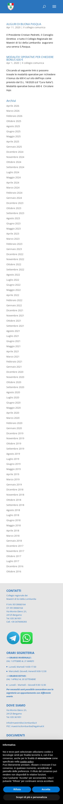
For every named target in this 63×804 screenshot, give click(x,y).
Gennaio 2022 (14, 305)
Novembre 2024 (15, 157)
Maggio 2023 (13, 228)
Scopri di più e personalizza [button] (31, 797)
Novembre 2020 (15, 377)
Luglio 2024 (12, 172)
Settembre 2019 (15, 448)
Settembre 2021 (15, 325)
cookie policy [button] (26, 761)
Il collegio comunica (34, 27)
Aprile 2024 (12, 182)
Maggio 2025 (13, 136)
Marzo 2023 (12, 238)
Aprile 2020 (12, 412)
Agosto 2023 (13, 218)
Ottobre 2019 (13, 443)
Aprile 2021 (12, 351)
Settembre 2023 (15, 213)
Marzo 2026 (12, 110)
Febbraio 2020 (14, 423)
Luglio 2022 (12, 279)
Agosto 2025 (13, 126)
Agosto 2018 (13, 510)
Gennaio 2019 (14, 484)
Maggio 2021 (13, 346)
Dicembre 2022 (14, 254)
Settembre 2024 (15, 167)
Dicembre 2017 (14, 545)
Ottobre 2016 (13, 571)
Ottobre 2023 (13, 208)
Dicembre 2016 (14, 566)
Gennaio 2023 (14, 249)
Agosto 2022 (13, 274)
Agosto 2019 (13, 453)
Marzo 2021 (12, 356)
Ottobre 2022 (13, 264)
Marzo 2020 (12, 417)
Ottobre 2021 (13, 320)
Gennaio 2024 (14, 197)
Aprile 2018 (12, 530)
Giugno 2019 (13, 463)
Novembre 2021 (15, 315)
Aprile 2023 (12, 233)
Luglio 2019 (12, 458)
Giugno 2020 (13, 402)
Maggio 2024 (13, 177)
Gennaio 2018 (14, 540)
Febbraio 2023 (14, 243)
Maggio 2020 (13, 407)
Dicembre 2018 (14, 489)
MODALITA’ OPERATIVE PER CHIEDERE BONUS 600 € (30, 58)
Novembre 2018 (15, 494)
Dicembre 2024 (14, 151)
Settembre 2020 (15, 387)
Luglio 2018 (12, 515)
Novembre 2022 (15, 259)
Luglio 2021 (12, 336)
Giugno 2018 (13, 520)
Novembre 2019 (15, 438)
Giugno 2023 (13, 223)
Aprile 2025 (12, 141)
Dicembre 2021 (14, 310)
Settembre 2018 (15, 505)
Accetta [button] (46, 789)
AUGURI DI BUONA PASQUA (23, 24)
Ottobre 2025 (13, 121)
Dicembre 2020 (14, 371)
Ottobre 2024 (13, 162)
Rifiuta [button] (17, 789)
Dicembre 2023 (14, 203)
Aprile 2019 (12, 474)
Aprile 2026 (12, 105)
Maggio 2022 (13, 289)
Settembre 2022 (15, 269)
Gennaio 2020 (14, 428)
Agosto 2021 (13, 331)
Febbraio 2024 (14, 192)
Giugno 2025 (13, 131)
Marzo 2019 (12, 479)
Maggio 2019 (13, 469)
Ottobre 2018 (13, 499)
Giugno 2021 (13, 341)
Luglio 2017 (12, 561)
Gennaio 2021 (14, 366)
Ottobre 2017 (13, 556)
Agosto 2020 (13, 392)
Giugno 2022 (13, 284)
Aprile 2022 (12, 295)
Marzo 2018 (12, 535)
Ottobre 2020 (13, 382)
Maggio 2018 (13, 525)
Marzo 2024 (12, 187)
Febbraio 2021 (14, 361)
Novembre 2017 (15, 551)
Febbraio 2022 (14, 300)
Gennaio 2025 (14, 146)
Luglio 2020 (12, 397)
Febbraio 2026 (14, 115)
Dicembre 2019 (14, 433)
